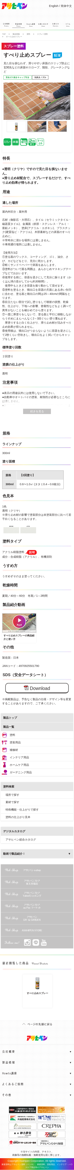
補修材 (14, 749)
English (53, 5)
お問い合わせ (43, 25)
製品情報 (18, 25)
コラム (68, 25)
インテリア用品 (19, 757)
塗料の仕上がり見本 (18, 817)
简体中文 (66, 5)
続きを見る (37, 411)
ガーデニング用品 (21, 772)
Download (37, 688)
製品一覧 (8, 726)
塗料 (12, 734)
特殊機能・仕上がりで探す (22, 809)
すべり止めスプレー (37, 985)
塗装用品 (15, 742)
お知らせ (55, 25)
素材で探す (12, 802)
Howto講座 (31, 25)
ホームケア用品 (19, 764)
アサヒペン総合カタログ (21, 839)
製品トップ (10, 717)
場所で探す (12, 794)
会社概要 (6, 25)
